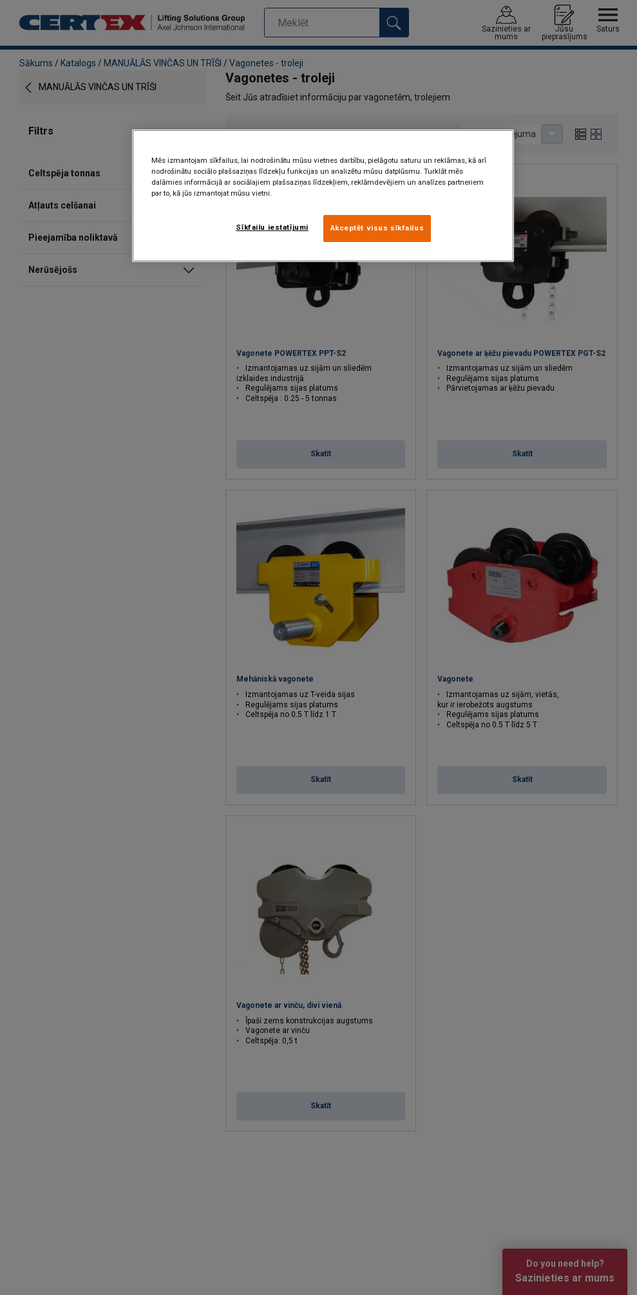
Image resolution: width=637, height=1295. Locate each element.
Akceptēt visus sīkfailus (377, 227)
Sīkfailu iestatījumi (272, 227)
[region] (323, 195)
